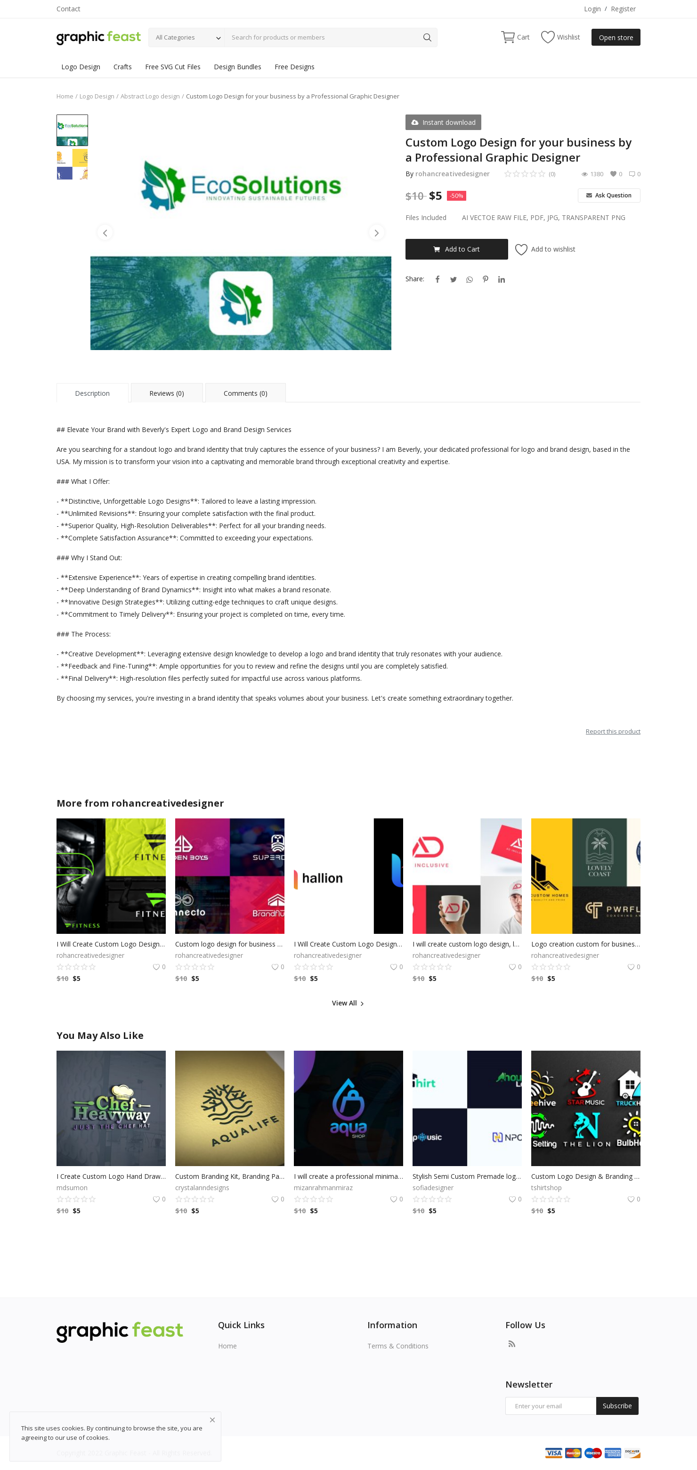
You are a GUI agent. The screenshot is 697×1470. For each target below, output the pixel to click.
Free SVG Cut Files (173, 66)
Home (65, 96)
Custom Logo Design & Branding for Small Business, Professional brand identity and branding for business (585, 1176)
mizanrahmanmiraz (323, 1187)
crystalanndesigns (202, 1187)
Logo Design (80, 66)
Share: (414, 278)
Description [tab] (92, 393)
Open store (616, 37)
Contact (69, 8)
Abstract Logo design (150, 96)
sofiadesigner (433, 1187)
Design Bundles (237, 66)
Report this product (613, 731)
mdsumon (72, 1187)
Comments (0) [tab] (245, 393)
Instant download (443, 122)
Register (623, 8)
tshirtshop (546, 1187)
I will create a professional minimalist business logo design (348, 1176)
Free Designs (295, 66)
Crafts (122, 66)
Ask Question (609, 195)
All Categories (175, 37)
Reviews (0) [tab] (166, 393)
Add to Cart (456, 249)
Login (592, 8)
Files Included (425, 217)
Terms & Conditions (398, 1345)
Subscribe (617, 1405)
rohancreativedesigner (452, 173)
